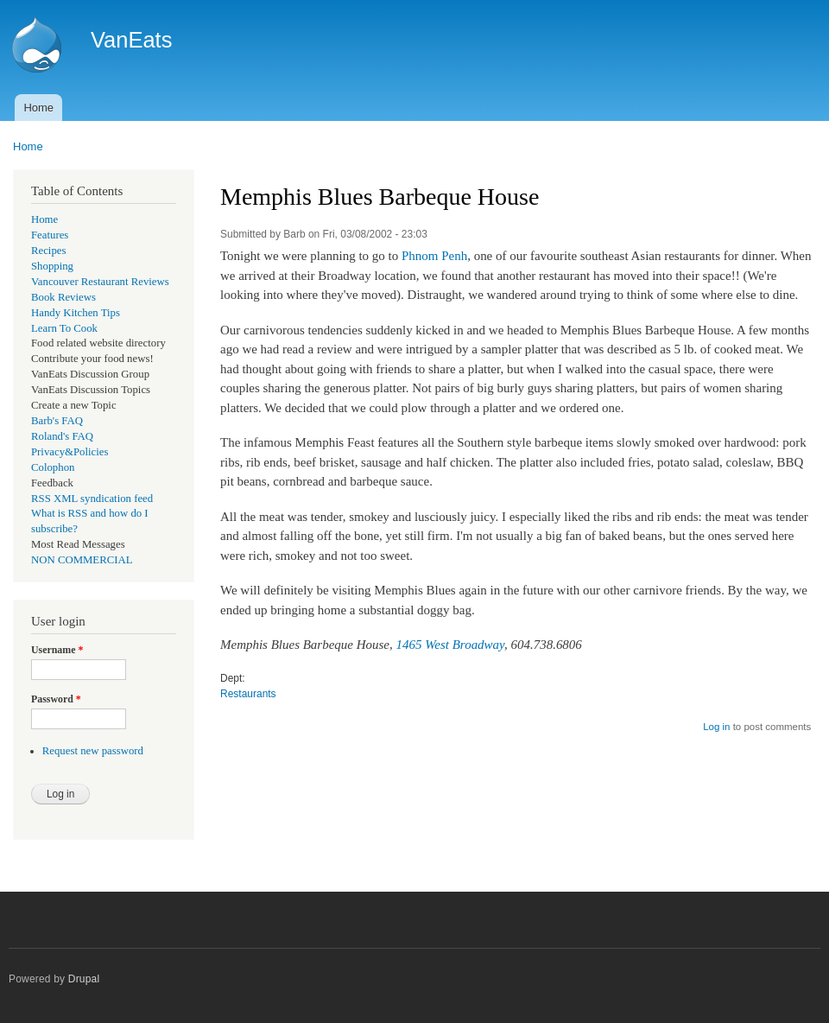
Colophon (52, 467)
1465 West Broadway (450, 644)
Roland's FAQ (62, 436)
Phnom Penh (434, 256)
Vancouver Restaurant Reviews (100, 282)
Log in (716, 726)
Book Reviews (63, 297)
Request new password (92, 751)
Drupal (84, 979)
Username (57, 650)
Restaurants (248, 694)
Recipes (48, 251)
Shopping (52, 266)
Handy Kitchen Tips (75, 313)
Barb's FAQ (57, 421)
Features (49, 235)
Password (56, 699)
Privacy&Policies (69, 452)
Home (38, 107)
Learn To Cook (64, 328)
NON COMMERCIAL (82, 560)
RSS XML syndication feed (92, 498)
